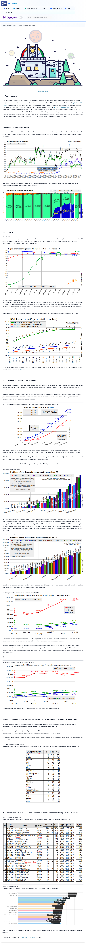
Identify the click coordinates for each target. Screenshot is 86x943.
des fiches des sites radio (61, 107)
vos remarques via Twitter (28, 937)
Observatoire (24, 369)
